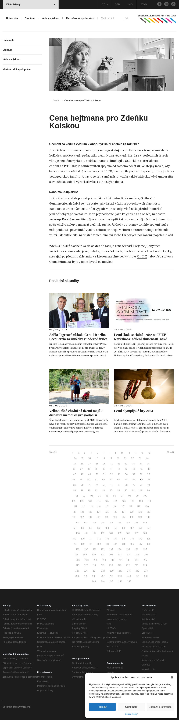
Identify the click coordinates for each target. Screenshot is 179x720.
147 (128, 522)
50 (97, 474)
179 (74, 543)
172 (99, 538)
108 (132, 501)
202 (111, 554)
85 (111, 490)
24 (147, 458)
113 (91, 506)
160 (78, 533)
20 (118, 458)
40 (103, 468)
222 (128, 565)
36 (74, 468)
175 (124, 538)
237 (103, 576)
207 (78, 560)
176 (132, 538)
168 (145, 533)
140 (148, 517)
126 (115, 511)
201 (102, 554)
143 (94, 522)
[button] (172, 677)
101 (73, 501)
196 (136, 549)
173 (107, 538)
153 (99, 528)
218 (94, 565)
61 (96, 479)
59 (81, 479)
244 (103, 581)
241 (137, 576)
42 (118, 468)
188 (148, 543)
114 (99, 506)
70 (82, 485)
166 (128, 533)
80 (74, 490)
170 (83, 538)
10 (129, 452)
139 (140, 517)
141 (77, 522)
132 (82, 517)
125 (107, 511)
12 (142, 452)
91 (77, 495)
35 (148, 463)
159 (148, 528)
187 (140, 543)
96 (114, 495)
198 (76, 554)
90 (148, 490)
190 (86, 549)
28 (97, 463)
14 (75, 458)
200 (94, 554)
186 (132, 543)
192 (103, 549)
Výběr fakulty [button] (30, 4)
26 (82, 463)
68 (149, 479)
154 (107, 528)
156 (124, 528)
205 (137, 554)
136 (115, 517)
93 (91, 495)
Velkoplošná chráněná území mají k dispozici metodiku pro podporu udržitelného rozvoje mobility (76, 415)
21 (125, 458)
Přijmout (102, 706)
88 (133, 490)
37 (81, 468)
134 (98, 517)
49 (89, 474)
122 (82, 511)
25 (74, 463)
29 (104, 463)
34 (141, 463)
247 (129, 581)
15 (82, 458)
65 (126, 479)
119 (138, 506)
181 (91, 543)
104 (99, 501)
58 (74, 479)
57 (148, 474)
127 (123, 511)
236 (94, 576)
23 (140, 458)
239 (120, 576)
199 (85, 554)
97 (122, 495)
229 (112, 570)
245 (111, 581)
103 (90, 501)
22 (132, 458)
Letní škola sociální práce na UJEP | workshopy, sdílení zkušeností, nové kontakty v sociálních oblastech (141, 339)
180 (83, 543)
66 (134, 479)
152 (90, 528)
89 (140, 490)
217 (86, 565)
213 (128, 560)
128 (132, 511)
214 (137, 560)
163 (103, 533)
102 (82, 501)
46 (149, 468)
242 (146, 576)
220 (111, 565)
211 (112, 560)
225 (77, 570)
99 (137, 495)
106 (115, 501)
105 (107, 501)
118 (130, 506)
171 (91, 538)
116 (115, 506)
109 (141, 501)
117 (122, 506)
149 (145, 522)
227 (94, 570)
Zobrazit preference (160, 706)
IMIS (130, 4)
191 (94, 549)
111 (75, 506)
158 (140, 528)
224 (145, 565)
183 (107, 543)
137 (123, 517)
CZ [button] (105, 4)
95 (107, 495)
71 (89, 485)
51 (104, 474)
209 (96, 560)
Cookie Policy (131, 714)
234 (77, 576)
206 (146, 554)
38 (89, 468)
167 (136, 533)
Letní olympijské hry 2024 (133, 411)
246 (120, 581)
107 (124, 501)
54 (126, 474)
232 (137, 570)
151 (82, 528)
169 (74, 538)
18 (104, 458)
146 (119, 522)
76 (126, 485)
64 (118, 479)
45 (141, 468)
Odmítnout (131, 706)
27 (89, 463)
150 (74, 528)
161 (86, 533)
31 (119, 463)
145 (111, 522)
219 (102, 565)
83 (96, 490)
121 (74, 511)
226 (86, 570)
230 (120, 570)
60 (88, 479)
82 (89, 490)
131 (74, 517)
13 (149, 452)
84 (103, 490)
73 (104, 485)
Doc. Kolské (57, 150)
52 (111, 474)
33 (133, 463)
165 (119, 533)
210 (104, 560)
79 (148, 485)
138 (131, 517)
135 (107, 517)
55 (134, 474)
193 (111, 549)
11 (136, 452)
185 (124, 543)
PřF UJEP (70, 166)
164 (111, 533)
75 (119, 485)
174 (115, 538)
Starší (170, 452)
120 (147, 506)
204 (129, 554)
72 (96, 485)
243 (94, 581)
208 (87, 560)
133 (90, 517)
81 (82, 490)
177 (140, 538)
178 (148, 538)
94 (99, 495)
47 (74, 474)
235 (85, 576)
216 (77, 565)
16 (89, 458)
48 (82, 474)
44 (133, 468)
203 (120, 554)
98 (129, 495)
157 (132, 528)
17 (97, 458)
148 (136, 522)
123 (90, 511)
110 (149, 501)
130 (148, 511)
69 (74, 485)
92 (84, 495)
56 (141, 474)
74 (111, 485)
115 (107, 506)
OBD (117, 4)
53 (119, 474)
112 (83, 506)
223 (136, 565)
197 (145, 549)
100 (145, 495)
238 (111, 576)
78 (141, 485)
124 (99, 511)
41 (111, 468)
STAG (144, 4)
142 (86, 522)
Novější (53, 452)
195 (128, 549)
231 (129, 570)
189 (78, 549)
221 (119, 565)
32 (126, 463)
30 (111, 463)
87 (126, 490)
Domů (56, 100)
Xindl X (142, 256)
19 (111, 458)
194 (119, 549)
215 (145, 560)
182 (99, 543)
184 (115, 543)
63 (111, 479)
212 (120, 560)
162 (94, 533)
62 (103, 479)
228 (103, 570)
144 (103, 522)
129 (140, 511)
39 (96, 468)
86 (118, 490)
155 (115, 528)
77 (134, 485)
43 (126, 468)
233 (146, 570)
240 (129, 576)
